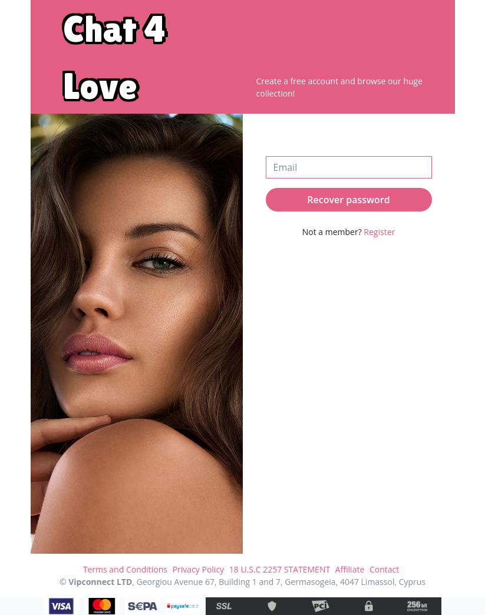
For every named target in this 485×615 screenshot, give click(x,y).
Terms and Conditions (125, 569)
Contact (384, 569)
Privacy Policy (198, 569)
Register (379, 231)
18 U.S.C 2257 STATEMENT (279, 569)
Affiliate (350, 569)
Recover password (348, 199)
